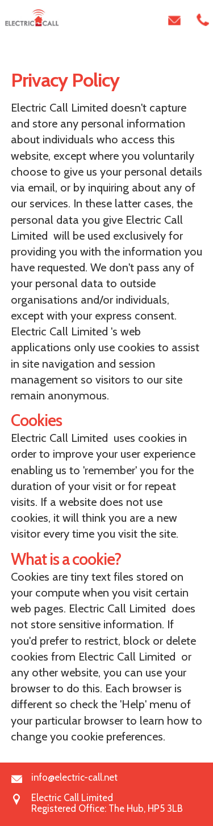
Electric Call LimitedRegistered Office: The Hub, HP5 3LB (107, 799)
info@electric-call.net (74, 777)
